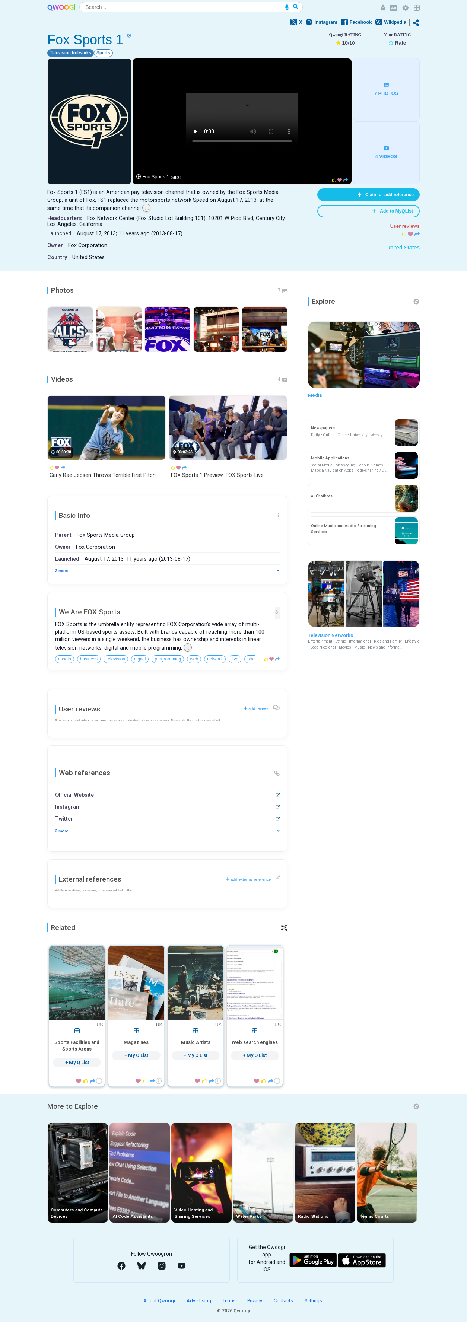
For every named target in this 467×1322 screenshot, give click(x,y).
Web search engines (255, 1042)
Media (315, 395)
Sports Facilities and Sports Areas (76, 1045)
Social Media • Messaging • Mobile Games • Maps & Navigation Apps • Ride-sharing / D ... (349, 467)
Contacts (284, 1300)
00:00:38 (63, 452)
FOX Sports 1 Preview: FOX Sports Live (217, 475)
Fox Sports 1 (155, 176)
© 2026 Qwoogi (233, 1310)
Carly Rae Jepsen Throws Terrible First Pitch (103, 475)
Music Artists (195, 1042)
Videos (62, 379)
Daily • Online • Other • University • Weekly (346, 435)
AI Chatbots (322, 496)
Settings (313, 1300)
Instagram (321, 22)
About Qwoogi (159, 1300)
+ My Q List (77, 1062)
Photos (62, 290)
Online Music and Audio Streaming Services (343, 528)
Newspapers (323, 428)
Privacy (255, 1300)
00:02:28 (185, 452)
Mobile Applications (330, 458)
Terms (230, 1300)
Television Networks (364, 641)
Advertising (199, 1300)
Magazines (136, 1042)
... (147, 208)
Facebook (356, 22)
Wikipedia (390, 22)
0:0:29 (176, 178)
